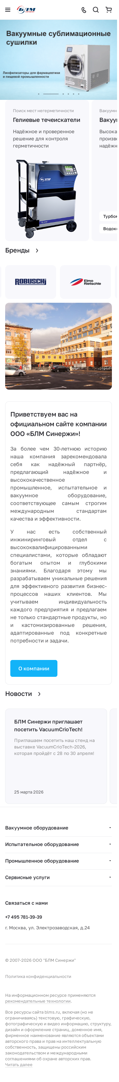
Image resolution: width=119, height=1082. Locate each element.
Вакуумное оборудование (36, 827)
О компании (33, 668)
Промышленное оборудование (42, 861)
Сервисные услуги (27, 877)
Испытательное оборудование (42, 844)
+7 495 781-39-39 (23, 917)
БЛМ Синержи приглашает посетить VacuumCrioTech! (48, 725)
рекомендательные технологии (38, 1001)
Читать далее (19, 1064)
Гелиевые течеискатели (46, 119)
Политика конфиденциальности (38, 976)
